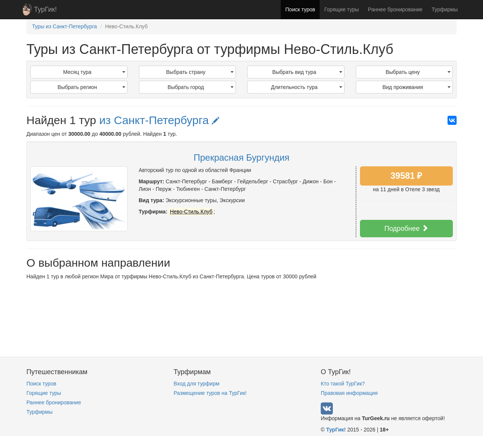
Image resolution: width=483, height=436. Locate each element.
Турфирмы (445, 9)
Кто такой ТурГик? (343, 384)
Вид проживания (416, 87)
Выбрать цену (418, 72)
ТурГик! (45, 9)
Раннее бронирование (395, 9)
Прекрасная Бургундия (241, 157)
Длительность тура (306, 87)
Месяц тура (94, 72)
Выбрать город (201, 87)
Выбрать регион (91, 87)
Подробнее (406, 228)
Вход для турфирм (196, 384)
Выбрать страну (200, 72)
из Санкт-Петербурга (159, 120)
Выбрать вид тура (307, 72)
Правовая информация (349, 393)
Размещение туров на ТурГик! (210, 393)
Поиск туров (300, 9)
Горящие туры (341, 9)
